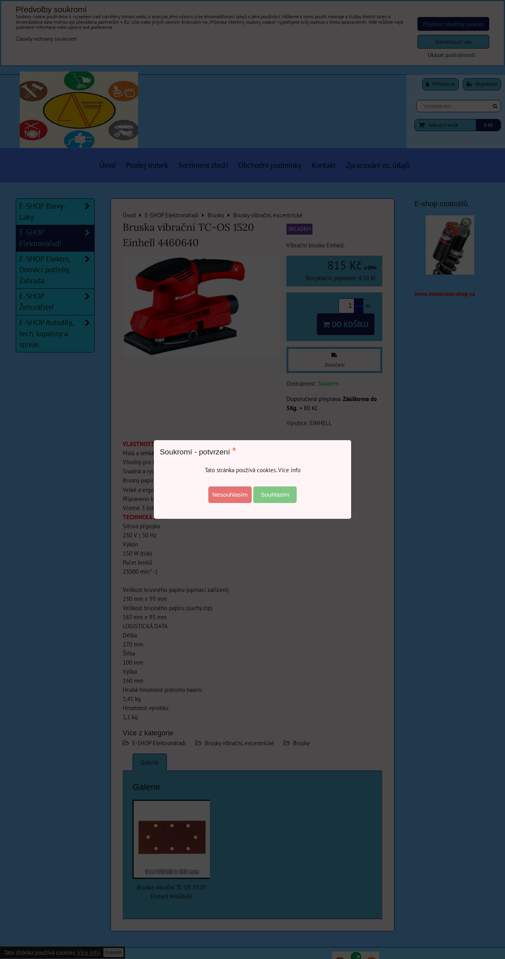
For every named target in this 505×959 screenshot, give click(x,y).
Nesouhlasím (230, 494)
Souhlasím (275, 494)
